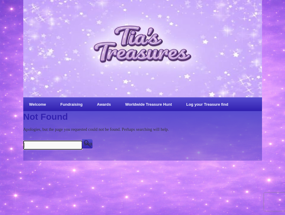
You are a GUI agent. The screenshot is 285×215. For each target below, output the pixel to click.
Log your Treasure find (207, 104)
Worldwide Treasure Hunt (148, 104)
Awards (104, 104)
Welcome (37, 104)
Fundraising (71, 104)
